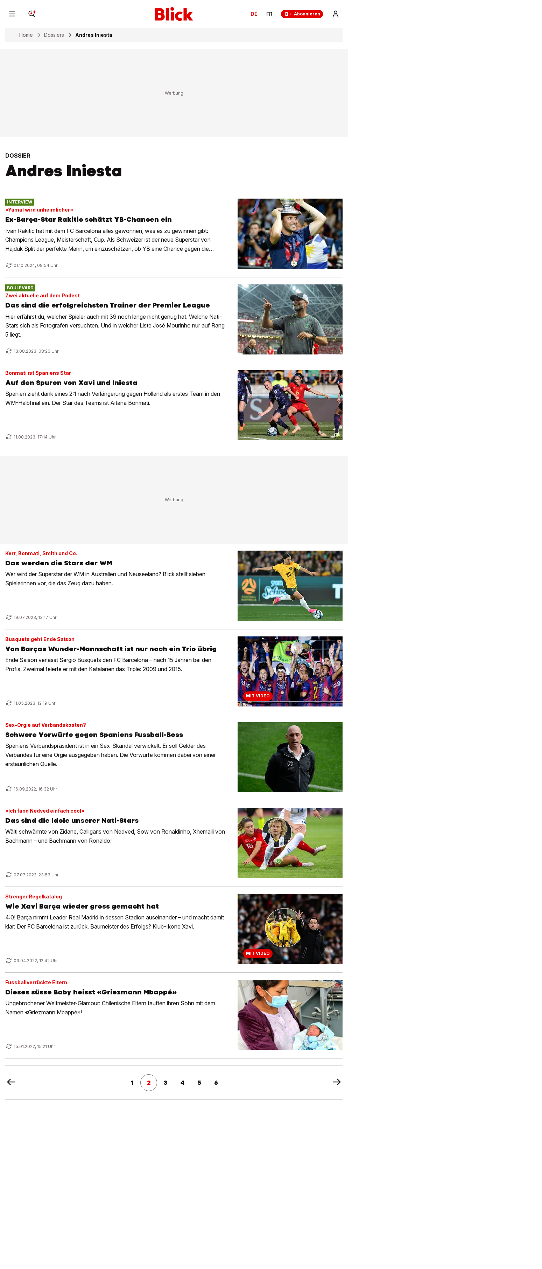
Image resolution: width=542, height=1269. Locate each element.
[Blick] (174, 14)
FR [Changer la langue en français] (269, 14)
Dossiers (54, 35)
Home (26, 35)
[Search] (32, 14)
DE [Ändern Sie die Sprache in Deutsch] (254, 14)
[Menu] (12, 14)
